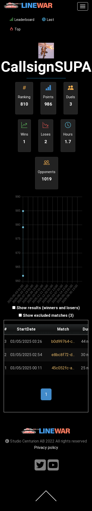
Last (48, 19)
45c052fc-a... (63, 368)
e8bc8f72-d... (63, 354)
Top (15, 29)
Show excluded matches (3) (48, 315)
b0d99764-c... (63, 341)
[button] (63, 341)
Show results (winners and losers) (48, 307)
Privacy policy (46, 447)
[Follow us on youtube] (53, 465)
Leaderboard (22, 19)
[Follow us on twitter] (40, 465)
